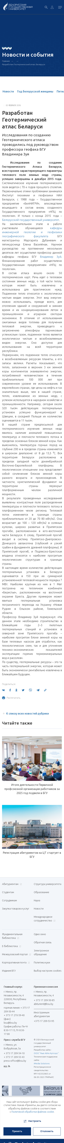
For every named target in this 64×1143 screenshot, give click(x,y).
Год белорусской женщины (35, 91)
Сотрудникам (9, 900)
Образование (41, 892)
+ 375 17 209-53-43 (14, 1057)
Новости (8, 91)
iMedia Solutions (41, 1063)
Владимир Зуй (50, 256)
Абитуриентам (11, 884)
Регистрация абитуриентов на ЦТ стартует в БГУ (32, 854)
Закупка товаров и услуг (15, 908)
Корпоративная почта (15, 962)
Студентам (8, 892)
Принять (17, 1131)
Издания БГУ (9, 970)
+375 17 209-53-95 (44, 1021)
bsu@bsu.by (10, 1022)
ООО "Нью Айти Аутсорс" (46, 1053)
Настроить (32, 1121)
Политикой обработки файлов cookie (32, 1111)
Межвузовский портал (16, 954)
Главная (6, 61)
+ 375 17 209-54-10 (14, 1053)
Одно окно (40, 934)
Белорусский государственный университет (30, 219)
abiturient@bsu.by (43, 1004)
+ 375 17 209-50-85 (44, 1000)
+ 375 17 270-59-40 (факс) (14, 1017)
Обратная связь (42, 942)
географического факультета (25, 236)
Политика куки (42, 962)
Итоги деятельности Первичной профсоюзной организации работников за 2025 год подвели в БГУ (32, 789)
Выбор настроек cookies (47, 970)
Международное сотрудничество (44, 918)
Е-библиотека (11, 946)
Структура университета (47, 884)
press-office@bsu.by (15, 1060)
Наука (37, 900)
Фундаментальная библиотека (12, 936)
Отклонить (46, 1131)
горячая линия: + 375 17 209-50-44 (17, 1009)
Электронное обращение (41, 952)
